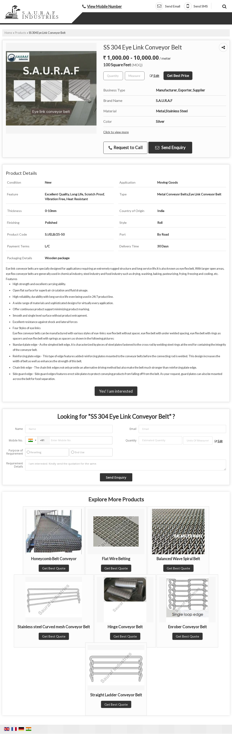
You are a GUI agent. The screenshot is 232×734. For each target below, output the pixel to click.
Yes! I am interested (116, 391)
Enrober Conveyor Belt (187, 626)
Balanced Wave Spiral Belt (178, 558)
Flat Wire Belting (116, 558)
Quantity (131, 440)
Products (20, 32)
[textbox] (135, 75)
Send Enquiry (170, 147)
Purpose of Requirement (14, 452)
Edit (154, 76)
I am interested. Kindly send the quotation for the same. (125, 465)
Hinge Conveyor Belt (125, 626)
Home (8, 32)
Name (19, 429)
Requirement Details (14, 465)
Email (133, 429)
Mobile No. (16, 440)
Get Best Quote (53, 568)
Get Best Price (178, 76)
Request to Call (126, 147)
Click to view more (116, 132)
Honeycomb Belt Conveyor (54, 558)
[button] (104, 6)
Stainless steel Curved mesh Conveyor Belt (53, 626)
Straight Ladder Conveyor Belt (116, 694)
